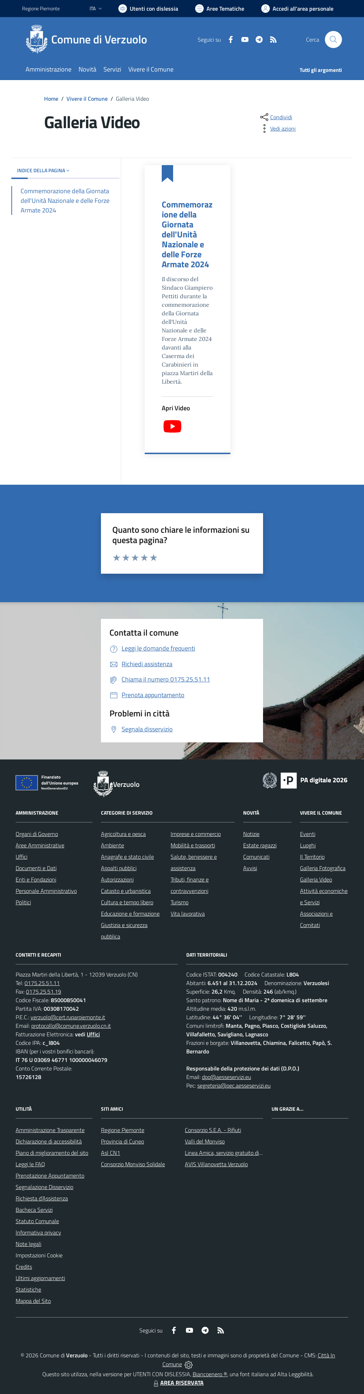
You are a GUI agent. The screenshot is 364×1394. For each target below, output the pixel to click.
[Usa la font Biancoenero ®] (148, 8)
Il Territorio (312, 856)
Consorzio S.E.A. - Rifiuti (213, 1130)
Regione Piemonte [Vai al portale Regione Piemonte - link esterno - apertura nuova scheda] (41, 8)
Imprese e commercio (196, 834)
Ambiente (112, 845)
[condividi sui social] (275, 117)
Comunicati (256, 856)
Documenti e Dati (36, 868)
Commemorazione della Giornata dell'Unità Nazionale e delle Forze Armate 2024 (187, 234)
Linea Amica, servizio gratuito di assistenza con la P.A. (248, 1152)
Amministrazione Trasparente (50, 1130)
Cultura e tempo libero (127, 902)
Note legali (28, 1244)
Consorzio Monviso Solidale (133, 1164)
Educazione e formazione (130, 913)
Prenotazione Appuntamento (50, 1175)
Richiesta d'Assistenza (42, 1198)
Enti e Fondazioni (36, 879)
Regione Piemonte (122, 1130)
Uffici (21, 856)
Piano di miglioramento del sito (52, 1152)
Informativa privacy (38, 1232)
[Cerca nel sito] (333, 39)
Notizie (251, 834)
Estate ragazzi (260, 845)
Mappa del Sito (33, 1300)
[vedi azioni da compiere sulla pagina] (277, 128)
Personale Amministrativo (46, 891)
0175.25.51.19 (43, 991)
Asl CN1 (110, 1152)
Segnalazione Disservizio (44, 1187)
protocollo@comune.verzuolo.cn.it (71, 1025)
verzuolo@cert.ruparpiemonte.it (68, 1017)
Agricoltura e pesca (123, 834)
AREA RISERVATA (178, 1382)
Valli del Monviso (205, 1141)
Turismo (179, 902)
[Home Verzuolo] (89, 39)
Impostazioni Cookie (39, 1255)
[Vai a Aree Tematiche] (220, 8)
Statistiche (28, 1289)
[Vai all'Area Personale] (297, 8)
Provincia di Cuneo (122, 1141)
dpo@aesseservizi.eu (226, 1077)
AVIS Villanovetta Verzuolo (216, 1164)
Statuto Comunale (37, 1221)
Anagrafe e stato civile (127, 856)
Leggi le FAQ (30, 1164)
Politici (23, 902)
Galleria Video (316, 879)
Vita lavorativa (188, 913)
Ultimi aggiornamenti (40, 1278)
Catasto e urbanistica (126, 891)
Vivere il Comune (87, 98)
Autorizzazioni (117, 879)
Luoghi (308, 845)
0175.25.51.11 (42, 983)
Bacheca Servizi (34, 1209)
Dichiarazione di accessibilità (49, 1141)
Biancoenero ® (210, 1374)
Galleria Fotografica (323, 868)
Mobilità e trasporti (193, 845)
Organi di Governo (37, 834)
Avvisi (250, 868)
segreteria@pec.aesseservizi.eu (234, 1085)
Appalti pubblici (118, 868)
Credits (24, 1266)
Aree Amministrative (40, 845)
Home (51, 98)
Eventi (307, 834)
